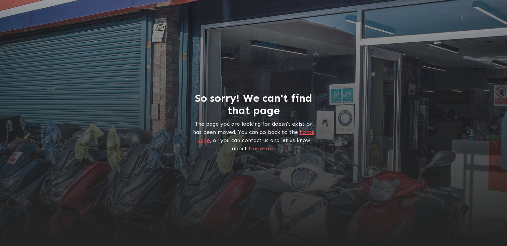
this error (261, 148)
